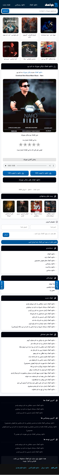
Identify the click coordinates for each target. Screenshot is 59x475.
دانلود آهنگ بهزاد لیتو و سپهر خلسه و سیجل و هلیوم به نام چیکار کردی (33, 373)
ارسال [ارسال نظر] (6, 235)
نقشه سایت (6, 5)
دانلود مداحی (50, 271)
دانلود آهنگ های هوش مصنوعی (45, 261)
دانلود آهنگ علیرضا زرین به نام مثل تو (43, 350)
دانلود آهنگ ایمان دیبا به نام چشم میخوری (41, 386)
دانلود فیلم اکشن (34, 468)
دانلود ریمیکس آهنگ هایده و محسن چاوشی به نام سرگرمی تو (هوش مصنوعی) (29, 423)
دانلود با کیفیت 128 (15, 173)
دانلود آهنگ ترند (50, 257)
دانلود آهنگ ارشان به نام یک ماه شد (43, 320)
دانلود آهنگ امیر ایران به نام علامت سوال (42, 370)
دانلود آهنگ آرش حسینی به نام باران (43, 317)
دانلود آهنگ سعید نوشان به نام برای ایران (42, 324)
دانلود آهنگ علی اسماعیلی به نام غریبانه (42, 314)
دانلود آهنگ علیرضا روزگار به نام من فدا (42, 367)
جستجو (5, 11)
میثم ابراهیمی (51, 287)
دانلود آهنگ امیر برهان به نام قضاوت (43, 380)
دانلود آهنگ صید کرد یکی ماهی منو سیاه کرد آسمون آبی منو (36, 383)
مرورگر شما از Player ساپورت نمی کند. (29, 166)
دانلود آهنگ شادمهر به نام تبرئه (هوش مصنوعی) (39, 363)
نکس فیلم (54, 468)
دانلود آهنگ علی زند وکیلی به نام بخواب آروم (41, 340)
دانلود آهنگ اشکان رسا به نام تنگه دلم (43, 344)
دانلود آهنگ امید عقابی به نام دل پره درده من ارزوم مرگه (37, 347)
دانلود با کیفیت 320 (43, 173)
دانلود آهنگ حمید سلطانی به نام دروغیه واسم (40, 304)
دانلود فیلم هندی (20, 468)
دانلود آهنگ (33, 5)
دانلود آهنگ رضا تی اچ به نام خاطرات (43, 390)
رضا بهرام (52, 284)
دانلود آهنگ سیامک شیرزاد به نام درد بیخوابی (40, 307)
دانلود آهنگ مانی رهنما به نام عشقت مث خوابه (40, 377)
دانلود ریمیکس (20, 5)
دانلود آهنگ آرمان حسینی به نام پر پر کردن (41, 311)
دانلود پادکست (50, 267)
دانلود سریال (45, 468)
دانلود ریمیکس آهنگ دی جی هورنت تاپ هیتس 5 (29, 434)
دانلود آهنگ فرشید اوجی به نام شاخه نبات (41, 357)
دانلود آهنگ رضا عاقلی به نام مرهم (44, 354)
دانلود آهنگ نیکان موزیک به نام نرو (40, 66)
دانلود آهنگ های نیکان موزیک (29, 180)
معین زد (52, 291)
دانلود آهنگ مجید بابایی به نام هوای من (42, 360)
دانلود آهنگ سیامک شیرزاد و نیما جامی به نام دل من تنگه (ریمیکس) (33, 327)
